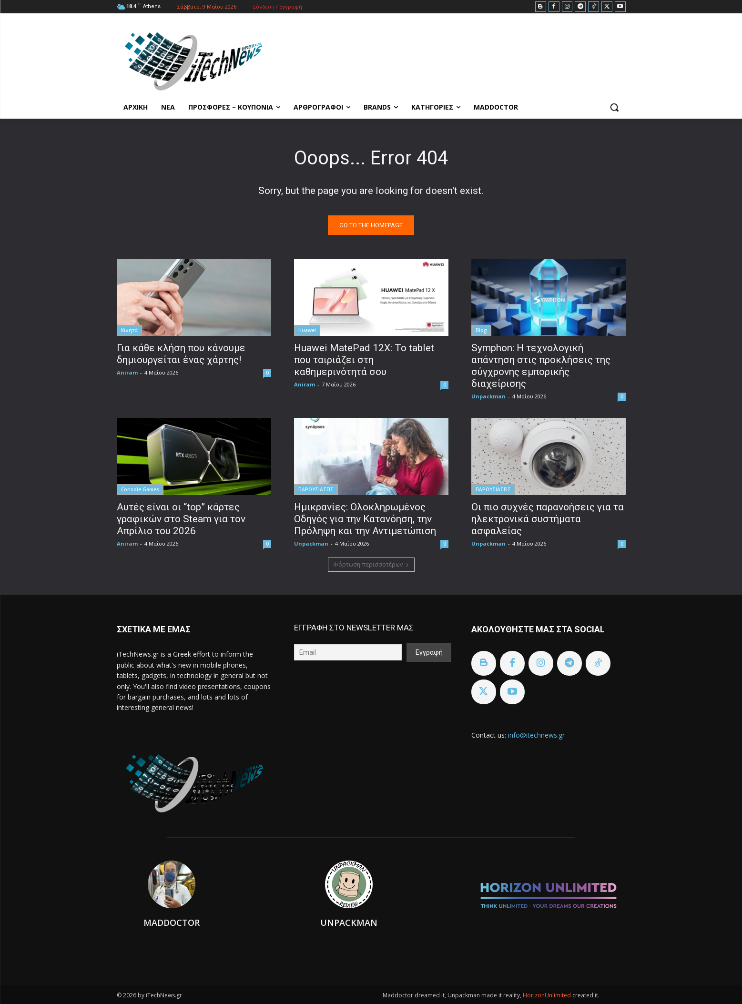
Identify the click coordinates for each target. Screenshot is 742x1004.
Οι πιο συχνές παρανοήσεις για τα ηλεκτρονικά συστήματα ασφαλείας (547, 519)
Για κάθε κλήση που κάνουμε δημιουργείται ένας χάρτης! (181, 353)
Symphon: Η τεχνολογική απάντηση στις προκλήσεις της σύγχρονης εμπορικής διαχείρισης (540, 365)
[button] (614, 107)
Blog (481, 330)
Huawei (307, 330)
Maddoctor (171, 922)
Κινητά (129, 330)
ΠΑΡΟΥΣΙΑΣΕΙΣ (316, 489)
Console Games (140, 489)
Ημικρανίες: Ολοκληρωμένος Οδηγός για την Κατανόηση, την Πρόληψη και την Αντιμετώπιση (365, 519)
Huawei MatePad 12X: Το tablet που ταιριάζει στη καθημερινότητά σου (364, 359)
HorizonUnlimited (547, 995)
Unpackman (488, 396)
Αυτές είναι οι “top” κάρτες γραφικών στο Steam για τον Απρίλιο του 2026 (181, 519)
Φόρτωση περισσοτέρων (371, 564)
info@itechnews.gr (536, 735)
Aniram (127, 372)
